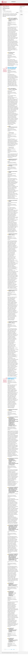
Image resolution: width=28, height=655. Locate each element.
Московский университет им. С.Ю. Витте (7, 4)
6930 (14, 649)
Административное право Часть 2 (12, 378)
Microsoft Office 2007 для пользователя (12, 68)
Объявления (13, 1)
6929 (11, 649)
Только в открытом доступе (7, 11)
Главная (4, 6)
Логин (21, 7)
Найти (17, 12)
